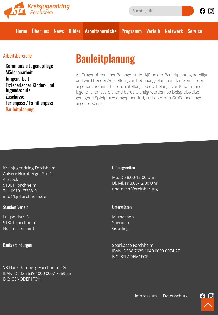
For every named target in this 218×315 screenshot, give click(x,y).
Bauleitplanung (20, 109)
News (59, 31)
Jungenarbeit (17, 78)
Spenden (120, 222)
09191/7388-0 (24, 191)
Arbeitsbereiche (101, 31)
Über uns (40, 31)
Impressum (146, 296)
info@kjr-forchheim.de (24, 196)
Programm (131, 31)
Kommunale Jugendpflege (29, 65)
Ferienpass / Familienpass (29, 102)
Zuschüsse (15, 96)
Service (195, 31)
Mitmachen (123, 217)
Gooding (120, 228)
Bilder (74, 31)
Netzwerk (174, 31)
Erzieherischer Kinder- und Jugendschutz (30, 87)
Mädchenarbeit (19, 72)
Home (21, 31)
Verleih (153, 31)
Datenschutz (175, 296)
